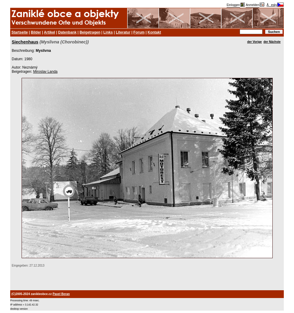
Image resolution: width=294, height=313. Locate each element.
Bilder (36, 32)
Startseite (19, 32)
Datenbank (67, 32)
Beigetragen (90, 32)
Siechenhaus (25, 42)
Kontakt (154, 32)
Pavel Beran (61, 294)
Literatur (123, 32)
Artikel (49, 32)
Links (108, 32)
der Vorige (254, 41)
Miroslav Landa (45, 71)
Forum (139, 32)
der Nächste (271, 41)
